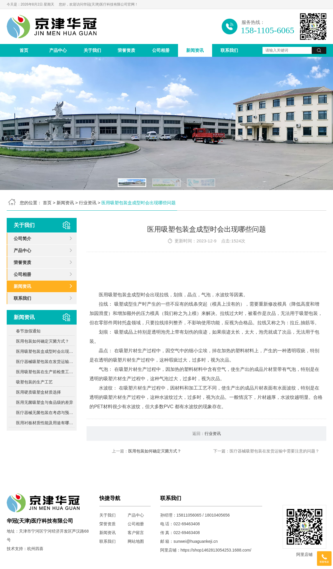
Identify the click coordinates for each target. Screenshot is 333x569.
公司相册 (161, 50)
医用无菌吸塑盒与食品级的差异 (44, 402)
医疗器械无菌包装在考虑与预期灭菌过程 (45, 412)
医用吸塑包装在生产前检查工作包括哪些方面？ (45, 371)
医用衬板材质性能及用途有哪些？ (45, 422)
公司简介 (22, 238)
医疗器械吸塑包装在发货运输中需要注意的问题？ (45, 361)
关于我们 (92, 50)
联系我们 (229, 50)
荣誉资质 (126, 50)
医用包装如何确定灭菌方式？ (42, 341)
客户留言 (136, 532)
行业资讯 (87, 202)
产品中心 (58, 50)
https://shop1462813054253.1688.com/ (216, 550)
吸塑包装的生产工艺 (34, 382)
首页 (24, 50)
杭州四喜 (35, 548)
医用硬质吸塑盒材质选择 (38, 392)
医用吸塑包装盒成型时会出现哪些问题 (45, 351)
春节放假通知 (28, 331)
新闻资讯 (195, 50)
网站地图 (136, 541)
